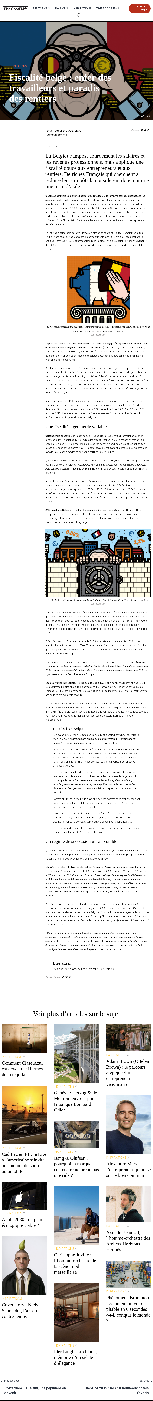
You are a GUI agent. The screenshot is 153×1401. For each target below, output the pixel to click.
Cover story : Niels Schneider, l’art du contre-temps (20, 1310)
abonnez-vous (141, 8)
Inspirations (82, 8)
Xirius (136, 891)
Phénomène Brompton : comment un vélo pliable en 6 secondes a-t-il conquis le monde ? (128, 1309)
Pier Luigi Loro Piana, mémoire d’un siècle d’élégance (75, 1357)
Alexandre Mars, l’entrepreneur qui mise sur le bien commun (128, 1169)
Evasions (61, 8)
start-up (82, 628)
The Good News (107, 8)
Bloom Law (138, 468)
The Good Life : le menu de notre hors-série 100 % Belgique (83, 969)
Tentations (41, 8)
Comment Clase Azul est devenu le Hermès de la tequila (22, 1068)
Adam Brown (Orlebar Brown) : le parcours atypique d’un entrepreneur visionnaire (128, 1072)
